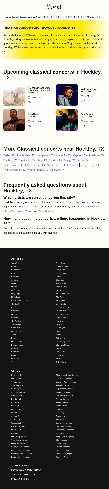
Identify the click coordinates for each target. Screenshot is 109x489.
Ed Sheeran (15, 290)
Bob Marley (60, 338)
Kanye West (60, 270)
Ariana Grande (16, 335)
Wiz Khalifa (60, 352)
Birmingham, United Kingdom (67, 375)
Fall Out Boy (61, 311)
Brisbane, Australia (63, 450)
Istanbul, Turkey (62, 433)
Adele (13, 283)
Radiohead (60, 335)
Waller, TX (9, 155)
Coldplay (14, 280)
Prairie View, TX (26, 155)
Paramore (15, 352)
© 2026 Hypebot (20, 465)
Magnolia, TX (63, 155)
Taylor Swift (15, 263)
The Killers (60, 321)
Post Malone (61, 283)
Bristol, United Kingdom (20, 457)
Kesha (58, 348)
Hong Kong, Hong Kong (65, 437)
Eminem (14, 266)
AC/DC (58, 290)
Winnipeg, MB (16, 396)
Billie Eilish (15, 348)
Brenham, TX (57, 170)
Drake (13, 273)
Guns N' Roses (62, 314)
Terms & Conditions (23, 474)
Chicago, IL (15, 382)
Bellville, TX (55, 160)
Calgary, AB (15, 402)
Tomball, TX (10, 160)
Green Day (15, 328)
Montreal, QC (16, 430)
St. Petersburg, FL (18, 392)
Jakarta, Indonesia (63, 447)
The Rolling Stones (63, 342)
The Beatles (15, 304)
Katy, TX (42, 160)
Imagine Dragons (17, 331)
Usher (13, 355)
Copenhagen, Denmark (65, 389)
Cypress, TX (80, 155)
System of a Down (63, 294)
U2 (12, 307)
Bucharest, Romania (64, 423)
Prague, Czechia (62, 385)
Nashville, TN (16, 389)
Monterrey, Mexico (18, 443)
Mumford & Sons (62, 307)
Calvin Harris (61, 362)
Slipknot (59, 359)
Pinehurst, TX (97, 155)
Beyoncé (14, 311)
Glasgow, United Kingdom (66, 379)
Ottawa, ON (15, 416)
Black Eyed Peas (62, 345)
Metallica (14, 314)
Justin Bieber (16, 324)
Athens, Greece (62, 402)
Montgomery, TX (89, 165)
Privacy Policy (20, 479)
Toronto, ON (16, 420)
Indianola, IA (16, 379)
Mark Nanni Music (21, 211)
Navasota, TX (54, 165)
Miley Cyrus (60, 263)
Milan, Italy (60, 409)
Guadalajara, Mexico (19, 440)
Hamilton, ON (16, 399)
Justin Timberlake (62, 266)
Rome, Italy (60, 416)
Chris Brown (60, 280)
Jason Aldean (61, 355)
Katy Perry (15, 277)
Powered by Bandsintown (26, 470)
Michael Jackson (17, 342)
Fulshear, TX (71, 165)
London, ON (16, 409)
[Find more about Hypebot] (54, 7)
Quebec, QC (16, 406)
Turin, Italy (60, 413)
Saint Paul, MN (17, 385)
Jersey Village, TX (35, 165)
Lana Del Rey (61, 287)
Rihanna (14, 318)
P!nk (13, 338)
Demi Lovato (61, 318)
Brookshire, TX (27, 160)
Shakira (59, 331)
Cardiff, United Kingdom (20, 447)
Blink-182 (59, 324)
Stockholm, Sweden (63, 426)
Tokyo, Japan (61, 443)
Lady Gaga (15, 294)
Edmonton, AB (16, 433)
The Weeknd (16, 321)
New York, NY (16, 375)
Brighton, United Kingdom (66, 382)
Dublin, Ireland (61, 406)
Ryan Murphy (45, 211)
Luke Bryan (60, 328)
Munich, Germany (63, 399)
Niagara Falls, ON (18, 426)
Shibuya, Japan (62, 440)
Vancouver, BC (17, 423)
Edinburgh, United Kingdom (21, 454)
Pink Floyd (60, 297)
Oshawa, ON (16, 413)
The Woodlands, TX (14, 170)
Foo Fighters (61, 273)
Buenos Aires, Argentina (65, 454)
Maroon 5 (15, 287)
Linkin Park (15, 297)
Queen (13, 362)
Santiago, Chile (62, 457)
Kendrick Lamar (17, 345)
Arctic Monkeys (62, 301)
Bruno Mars (15, 270)
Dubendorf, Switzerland (65, 430)
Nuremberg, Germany (64, 396)
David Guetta (61, 304)
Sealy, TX (69, 160)
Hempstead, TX (45, 155)
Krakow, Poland (62, 420)
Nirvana (59, 277)
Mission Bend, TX (38, 170)
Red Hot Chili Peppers (19, 301)
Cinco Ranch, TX (13, 165)
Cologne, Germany (63, 392)
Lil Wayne (15, 359)
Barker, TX (83, 160)
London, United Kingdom (20, 450)
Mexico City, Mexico (18, 437)
